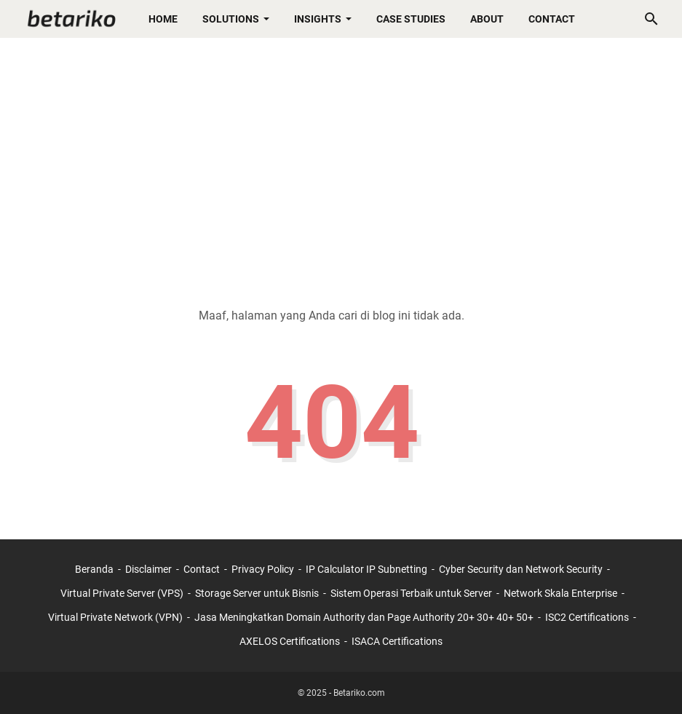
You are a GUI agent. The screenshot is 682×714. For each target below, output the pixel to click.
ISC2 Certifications (587, 617)
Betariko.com (359, 693)
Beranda (94, 569)
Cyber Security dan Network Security (521, 569)
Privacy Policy (262, 569)
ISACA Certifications (397, 641)
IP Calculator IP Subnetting (366, 569)
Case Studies (410, 19)
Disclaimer (148, 569)
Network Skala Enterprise (560, 593)
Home (163, 19)
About (487, 19)
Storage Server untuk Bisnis (257, 593)
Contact (551, 19)
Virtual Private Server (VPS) (121, 593)
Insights (317, 19)
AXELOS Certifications (289, 641)
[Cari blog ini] (651, 19)
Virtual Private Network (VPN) (115, 617)
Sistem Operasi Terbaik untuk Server (411, 593)
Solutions (230, 19)
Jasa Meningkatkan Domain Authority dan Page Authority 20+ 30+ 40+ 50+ (364, 617)
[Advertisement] (341, 161)
